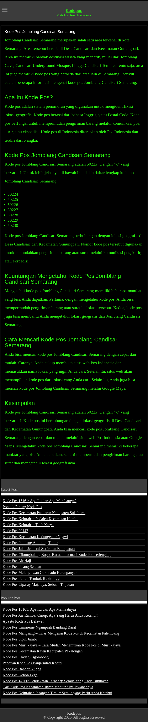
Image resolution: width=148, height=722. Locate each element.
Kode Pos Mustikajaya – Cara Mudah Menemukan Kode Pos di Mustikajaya (62, 645)
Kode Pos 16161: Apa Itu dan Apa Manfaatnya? (40, 501)
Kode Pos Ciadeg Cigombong (26, 657)
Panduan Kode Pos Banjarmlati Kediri (32, 663)
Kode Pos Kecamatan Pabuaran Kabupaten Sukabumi (44, 513)
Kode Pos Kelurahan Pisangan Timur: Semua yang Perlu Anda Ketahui (57, 693)
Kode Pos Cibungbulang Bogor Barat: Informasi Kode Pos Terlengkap (57, 554)
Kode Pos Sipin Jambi (20, 639)
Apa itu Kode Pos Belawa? (23, 621)
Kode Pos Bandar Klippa (22, 669)
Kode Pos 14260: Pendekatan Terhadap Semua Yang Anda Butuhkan (55, 681)
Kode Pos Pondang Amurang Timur (30, 542)
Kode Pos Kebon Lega (20, 675)
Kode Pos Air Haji (17, 560)
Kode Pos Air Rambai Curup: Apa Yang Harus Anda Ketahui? (50, 615)
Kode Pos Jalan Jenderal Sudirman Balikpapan (39, 548)
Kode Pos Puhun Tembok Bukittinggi (31, 578)
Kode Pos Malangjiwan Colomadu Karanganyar (40, 572)
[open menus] (5, 10)
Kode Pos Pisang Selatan (22, 566)
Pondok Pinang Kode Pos (22, 507)
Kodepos (74, 10)
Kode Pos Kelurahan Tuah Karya (28, 525)
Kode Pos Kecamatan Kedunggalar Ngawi (35, 537)
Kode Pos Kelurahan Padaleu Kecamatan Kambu (40, 519)
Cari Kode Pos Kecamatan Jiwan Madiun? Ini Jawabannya (48, 687)
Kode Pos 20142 (15, 531)
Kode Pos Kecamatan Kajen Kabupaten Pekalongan (43, 651)
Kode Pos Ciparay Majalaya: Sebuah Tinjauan (38, 584)
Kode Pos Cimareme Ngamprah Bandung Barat (39, 627)
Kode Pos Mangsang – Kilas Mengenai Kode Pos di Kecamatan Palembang (61, 633)
